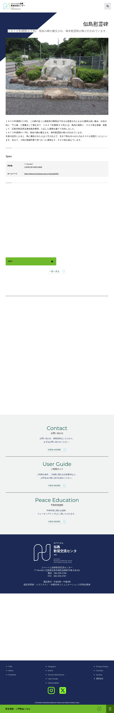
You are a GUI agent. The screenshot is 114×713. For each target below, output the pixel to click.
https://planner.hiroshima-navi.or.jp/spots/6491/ (41, 174)
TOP (9, 666)
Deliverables (52, 683)
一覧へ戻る (57, 271)
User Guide (51, 679)
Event (49, 670)
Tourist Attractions (54, 675)
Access (98, 675)
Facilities (11, 675)
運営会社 (98, 679)
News (9, 670)
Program (50, 666)
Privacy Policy (101, 666)
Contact (98, 670)
